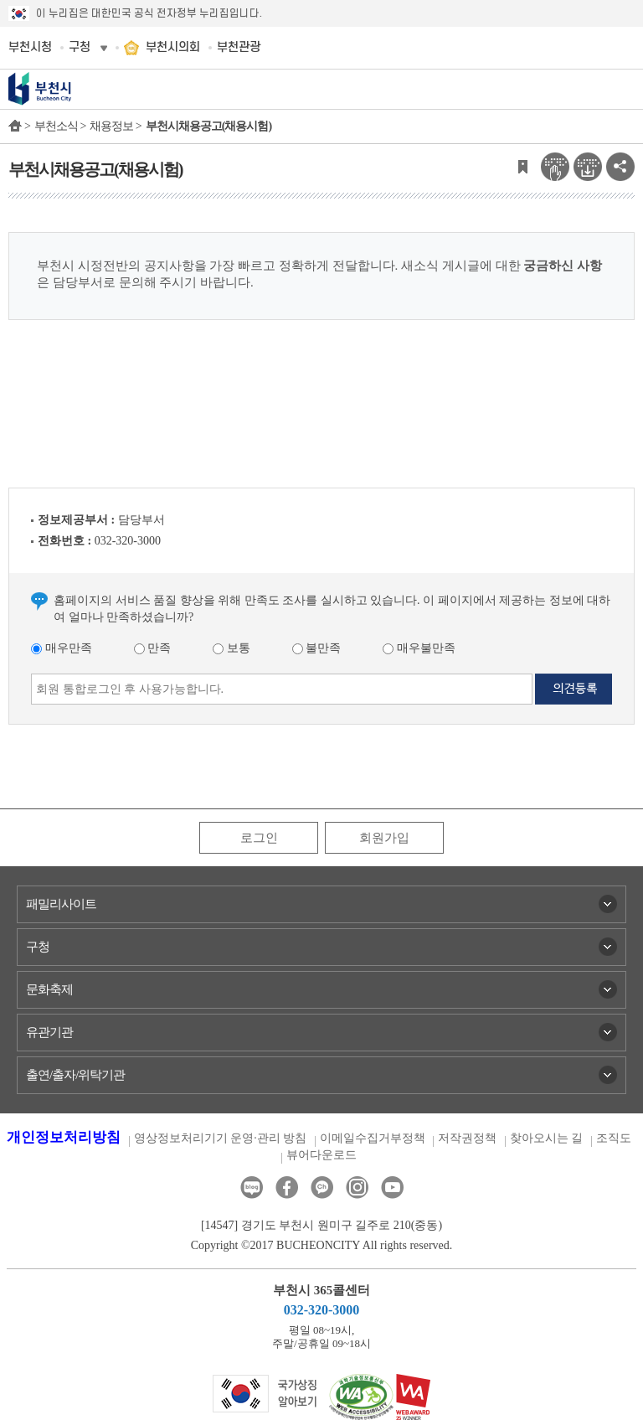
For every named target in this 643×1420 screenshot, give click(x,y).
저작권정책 (467, 1138)
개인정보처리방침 (64, 1137)
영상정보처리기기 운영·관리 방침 (220, 1138)
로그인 (259, 837)
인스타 (357, 1187)
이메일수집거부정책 (372, 1138)
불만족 (317, 648)
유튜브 (392, 1187)
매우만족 (61, 648)
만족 (153, 648)
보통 (231, 648)
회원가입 (384, 837)
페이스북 (286, 1187)
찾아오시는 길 (547, 1138)
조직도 (613, 1138)
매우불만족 (419, 648)
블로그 (251, 1187)
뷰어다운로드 (321, 1155)
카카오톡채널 (322, 1187)
